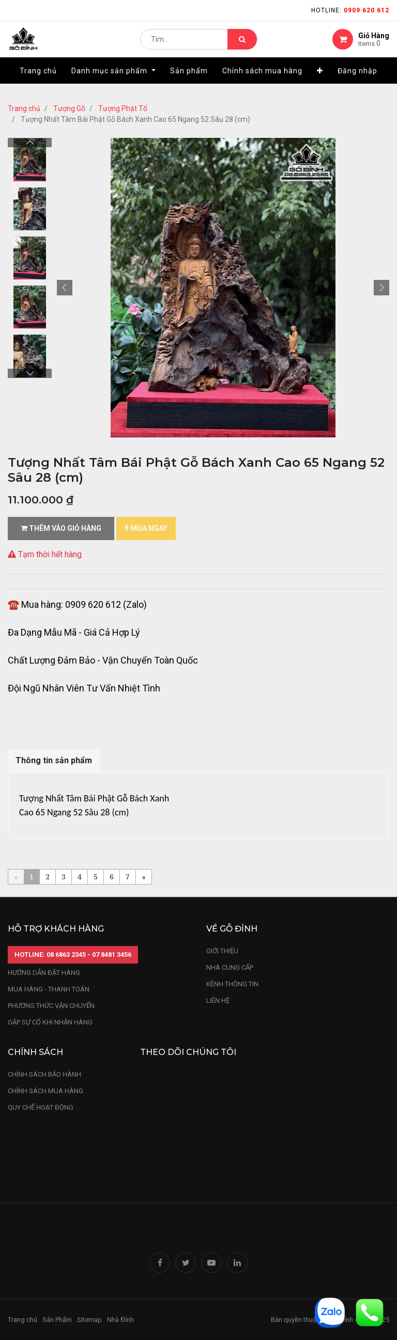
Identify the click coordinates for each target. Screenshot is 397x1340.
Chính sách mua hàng (45, 1091)
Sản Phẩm (57, 1319)
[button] (320, 81)
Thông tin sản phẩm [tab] (54, 760)
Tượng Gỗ (69, 108)
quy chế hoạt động (40, 1107)
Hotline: (350, 10)
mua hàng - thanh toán (48, 989)
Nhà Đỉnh (121, 1319)
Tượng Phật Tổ (122, 108)
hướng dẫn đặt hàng (44, 972)
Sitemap (89, 1319)
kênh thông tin (232, 984)
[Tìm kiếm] (242, 44)
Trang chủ (24, 108)
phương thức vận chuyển (51, 1006)
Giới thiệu (223, 951)
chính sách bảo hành (44, 1074)
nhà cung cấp (229, 967)
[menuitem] (38, 81)
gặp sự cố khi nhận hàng (50, 1022)
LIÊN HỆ (218, 1000)
